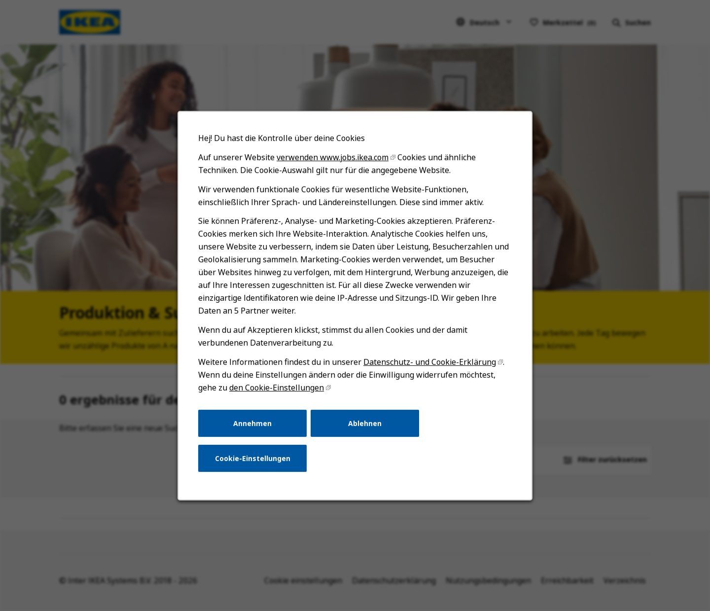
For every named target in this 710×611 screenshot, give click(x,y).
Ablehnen (364, 428)
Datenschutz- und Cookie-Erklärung (428, 368)
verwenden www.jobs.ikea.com (333, 167)
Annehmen (254, 428)
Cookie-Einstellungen (254, 462)
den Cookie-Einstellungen (278, 393)
